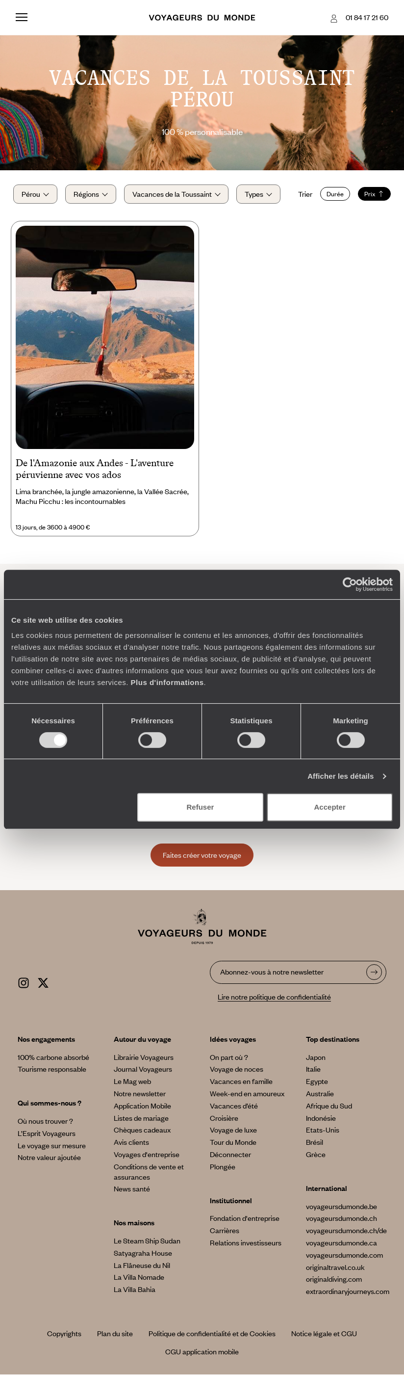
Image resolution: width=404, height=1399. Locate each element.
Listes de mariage (141, 1142)
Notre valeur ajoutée (49, 1182)
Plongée (222, 1191)
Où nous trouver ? (45, 1145)
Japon (316, 1081)
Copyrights (64, 1358)
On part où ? (229, 1081)
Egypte (317, 1105)
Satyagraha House (143, 1277)
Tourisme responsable (52, 1093)
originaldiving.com (334, 1303)
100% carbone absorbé (53, 1081)
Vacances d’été (234, 1130)
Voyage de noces (236, 1093)
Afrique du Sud (329, 1130)
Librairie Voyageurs (144, 1081)
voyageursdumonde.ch (341, 1242)
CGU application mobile (202, 1376)
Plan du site (115, 1358)
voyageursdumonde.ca (341, 1267)
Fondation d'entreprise (244, 1242)
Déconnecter (230, 1179)
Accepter (330, 807)
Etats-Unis (322, 1154)
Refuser (200, 807)
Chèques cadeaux (142, 1154)
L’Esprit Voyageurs (47, 1157)
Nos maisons (134, 1247)
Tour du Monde (233, 1166)
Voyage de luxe (233, 1154)
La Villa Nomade (139, 1301)
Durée (52, 219)
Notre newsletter (140, 1118)
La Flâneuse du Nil (142, 1289)
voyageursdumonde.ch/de (346, 1255)
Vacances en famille (241, 1105)
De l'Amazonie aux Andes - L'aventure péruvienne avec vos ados (95, 493)
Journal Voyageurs (143, 1093)
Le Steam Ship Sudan (147, 1265)
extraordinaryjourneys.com (347, 1315)
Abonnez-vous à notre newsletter (272, 996)
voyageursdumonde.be (341, 1231)
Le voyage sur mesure (52, 1170)
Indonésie (321, 1142)
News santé (132, 1213)
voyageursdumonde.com (344, 1279)
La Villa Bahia (134, 1314)
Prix (92, 219)
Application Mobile (142, 1130)
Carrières (224, 1255)
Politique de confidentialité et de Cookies (212, 1358)
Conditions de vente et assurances (149, 1196)
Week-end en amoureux (247, 1118)
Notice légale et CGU (324, 1358)
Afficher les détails (340, 776)
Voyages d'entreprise (146, 1179)
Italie (313, 1093)
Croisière (224, 1142)
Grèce (316, 1179)
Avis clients (131, 1166)
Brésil (314, 1166)
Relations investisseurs (245, 1267)
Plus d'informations (167, 682)
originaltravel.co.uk (335, 1291)
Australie (320, 1118)
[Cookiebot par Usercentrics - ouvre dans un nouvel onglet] (350, 584)
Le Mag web (132, 1105)
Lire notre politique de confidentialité (274, 1021)
